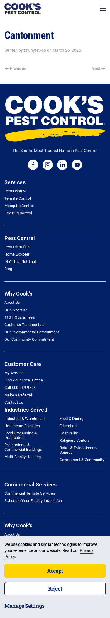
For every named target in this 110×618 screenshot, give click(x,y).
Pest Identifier (16, 247)
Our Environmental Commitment (31, 332)
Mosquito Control (19, 205)
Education (68, 426)
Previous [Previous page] (15, 68)
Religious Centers (75, 440)
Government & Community (82, 460)
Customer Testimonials (24, 324)
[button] (103, 9)
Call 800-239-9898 (19, 387)
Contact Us (13, 402)
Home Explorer (16, 254)
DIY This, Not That (20, 261)
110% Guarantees (19, 317)
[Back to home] (22, 9)
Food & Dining (71, 418)
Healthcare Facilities (22, 426)
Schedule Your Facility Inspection (33, 500)
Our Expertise (15, 310)
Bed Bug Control (18, 213)
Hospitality (69, 433)
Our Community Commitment (29, 339)
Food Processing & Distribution (20, 435)
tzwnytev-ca (35, 50)
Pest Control (15, 191)
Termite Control (17, 198)
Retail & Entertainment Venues (79, 450)
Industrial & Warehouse (24, 418)
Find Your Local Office (23, 380)
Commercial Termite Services (29, 493)
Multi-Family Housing (22, 457)
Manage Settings (24, 605)
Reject (55, 588)
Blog (8, 269)
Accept (55, 570)
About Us (12, 302)
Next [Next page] (98, 68)
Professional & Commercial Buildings (23, 447)
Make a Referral (18, 395)
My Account (14, 373)
